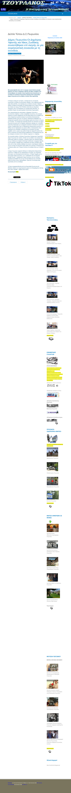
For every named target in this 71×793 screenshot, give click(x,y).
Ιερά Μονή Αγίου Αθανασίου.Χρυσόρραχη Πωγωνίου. (52, 535)
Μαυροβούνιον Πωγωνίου (53, 486)
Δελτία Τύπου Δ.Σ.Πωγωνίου (40, 17)
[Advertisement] (36, 26)
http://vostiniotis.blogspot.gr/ (53, 765)
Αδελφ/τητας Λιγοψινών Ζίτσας (54, 390)
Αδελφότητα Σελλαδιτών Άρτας (54, 417)
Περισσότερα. (50, 605)
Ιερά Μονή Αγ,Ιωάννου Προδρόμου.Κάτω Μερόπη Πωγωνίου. (53, 551)
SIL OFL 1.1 (24, 784)
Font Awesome (11, 784)
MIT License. (39, 782)
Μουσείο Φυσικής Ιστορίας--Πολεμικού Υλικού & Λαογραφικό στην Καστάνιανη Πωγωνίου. (54, 692)
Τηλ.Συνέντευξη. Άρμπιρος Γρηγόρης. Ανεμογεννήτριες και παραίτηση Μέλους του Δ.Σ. (54, 301)
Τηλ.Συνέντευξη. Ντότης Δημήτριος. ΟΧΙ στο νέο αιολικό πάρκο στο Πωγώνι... (54, 270)
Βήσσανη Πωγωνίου (52, 408)
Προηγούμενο (13, 182)
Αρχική (19, 17)
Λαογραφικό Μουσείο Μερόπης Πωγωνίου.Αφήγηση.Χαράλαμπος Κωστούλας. (55, 725)
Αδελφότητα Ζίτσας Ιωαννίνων (54, 382)
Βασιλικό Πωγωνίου (51, 501)
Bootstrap (10, 782)
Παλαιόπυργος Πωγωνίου (53, 473)
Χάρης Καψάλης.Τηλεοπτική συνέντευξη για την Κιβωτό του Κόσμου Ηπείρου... (54, 332)
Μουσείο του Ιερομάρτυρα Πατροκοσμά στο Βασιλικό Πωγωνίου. (53, 674)
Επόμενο (23, 182)
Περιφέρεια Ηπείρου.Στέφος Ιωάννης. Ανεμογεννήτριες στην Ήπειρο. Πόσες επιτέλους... (54, 256)
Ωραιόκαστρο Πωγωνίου (52, 458)
